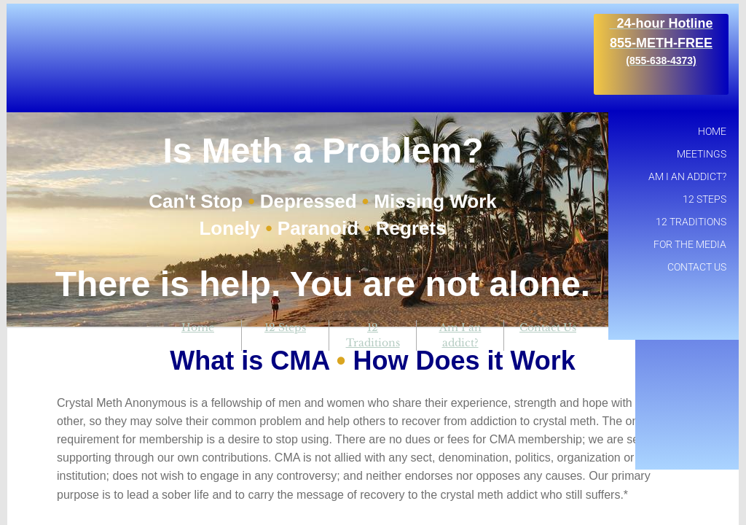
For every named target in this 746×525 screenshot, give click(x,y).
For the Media (689, 244)
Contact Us (547, 327)
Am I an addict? (687, 176)
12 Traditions (691, 222)
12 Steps (285, 327)
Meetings (701, 154)
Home (197, 327)
